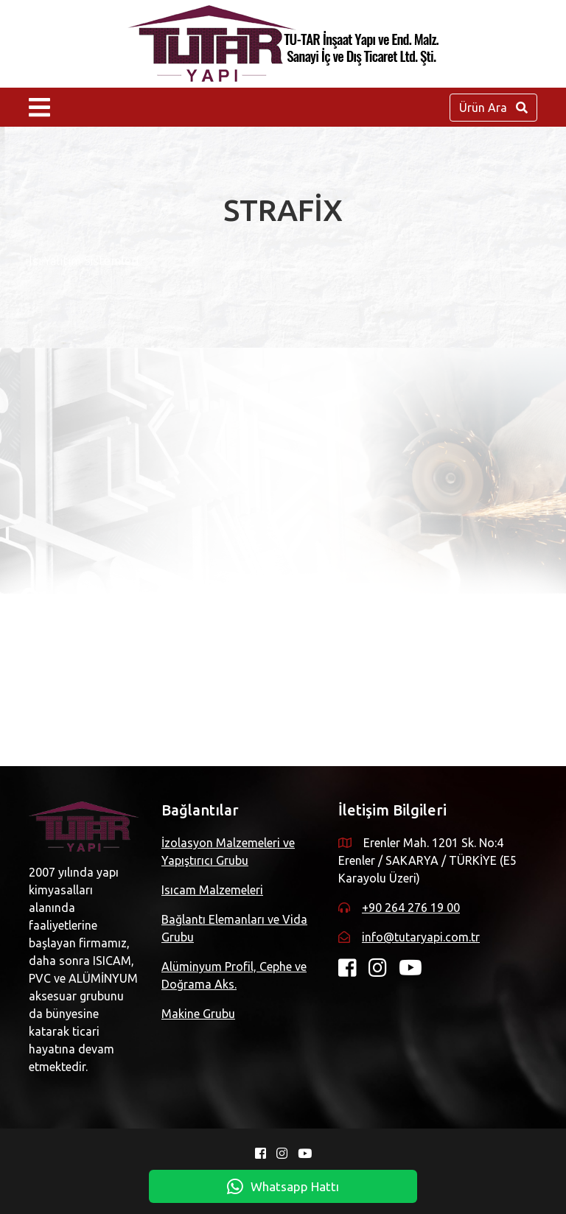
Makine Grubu (198, 1013)
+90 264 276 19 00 (411, 907)
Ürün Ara (493, 107)
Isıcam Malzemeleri (212, 890)
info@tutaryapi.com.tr (421, 937)
